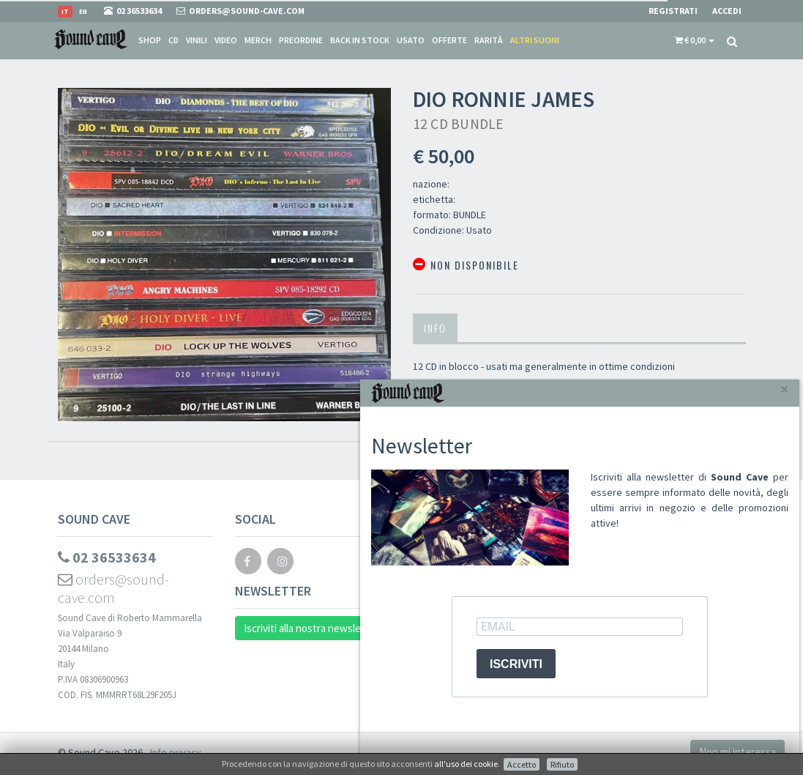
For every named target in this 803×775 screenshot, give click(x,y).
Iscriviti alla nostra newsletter (311, 628)
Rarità (488, 39)
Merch (258, 39)
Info (435, 327)
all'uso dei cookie (466, 763)
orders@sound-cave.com (113, 588)
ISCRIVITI (516, 664)
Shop (149, 39)
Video (225, 39)
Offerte (449, 39)
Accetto (521, 764)
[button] (694, 40)
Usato (411, 39)
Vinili (196, 39)
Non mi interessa (737, 752)
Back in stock (359, 39)
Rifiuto (562, 764)
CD (173, 39)
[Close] (784, 389)
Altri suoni (534, 39)
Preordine (301, 39)
